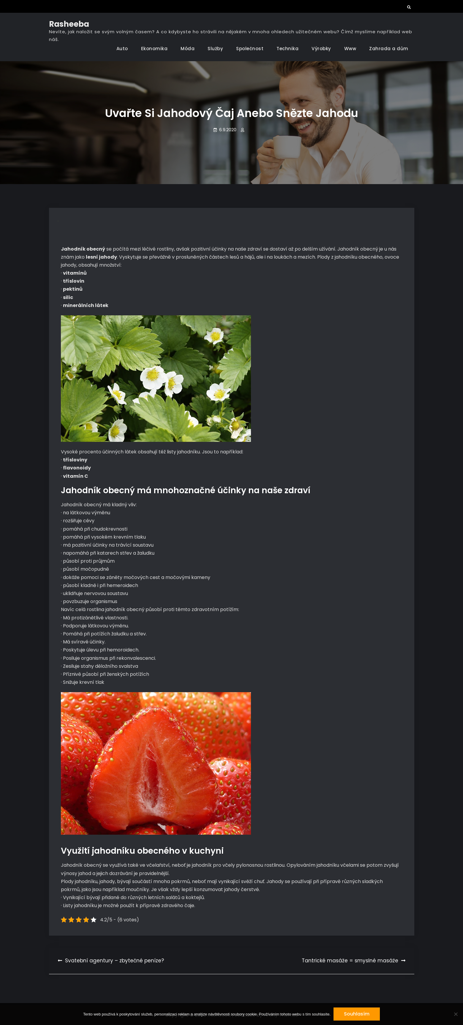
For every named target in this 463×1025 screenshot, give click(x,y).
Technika (287, 48)
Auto (122, 48)
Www (350, 48)
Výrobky (321, 48)
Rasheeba (69, 24)
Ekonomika (154, 48)
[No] (456, 1014)
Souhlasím (356, 1013)
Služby (215, 48)
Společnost (249, 48)
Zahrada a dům (388, 48)
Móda (188, 48)
